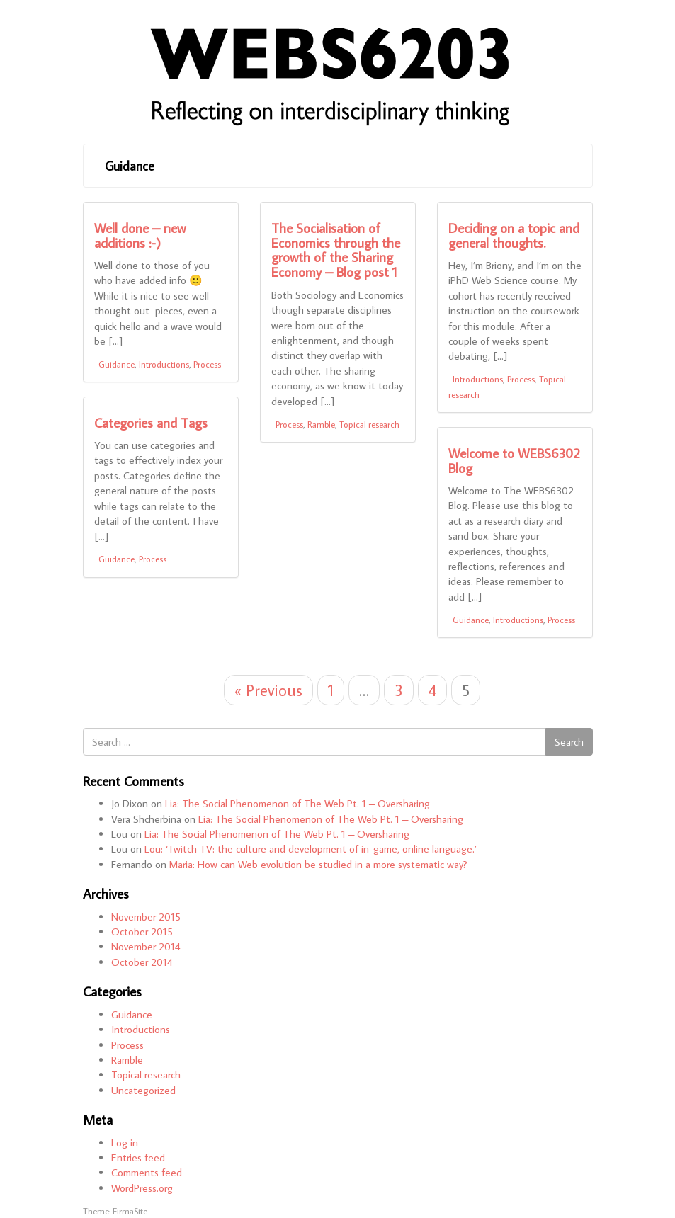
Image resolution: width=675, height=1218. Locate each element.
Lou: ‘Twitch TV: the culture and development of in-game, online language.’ (310, 848)
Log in (124, 1142)
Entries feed (138, 1157)
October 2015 (142, 931)
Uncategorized (143, 1090)
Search (569, 742)
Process (207, 364)
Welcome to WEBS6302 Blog (514, 460)
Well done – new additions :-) (140, 235)
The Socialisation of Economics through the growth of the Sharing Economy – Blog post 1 (335, 250)
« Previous (268, 690)
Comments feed (146, 1172)
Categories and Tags (151, 422)
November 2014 (146, 946)
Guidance (129, 166)
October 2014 (142, 962)
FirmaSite (130, 1211)
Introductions (164, 364)
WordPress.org (142, 1188)
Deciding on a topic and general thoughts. (513, 235)
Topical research (369, 424)
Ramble (321, 424)
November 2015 (146, 916)
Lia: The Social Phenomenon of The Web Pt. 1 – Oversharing (297, 803)
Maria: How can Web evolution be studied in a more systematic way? (318, 864)
